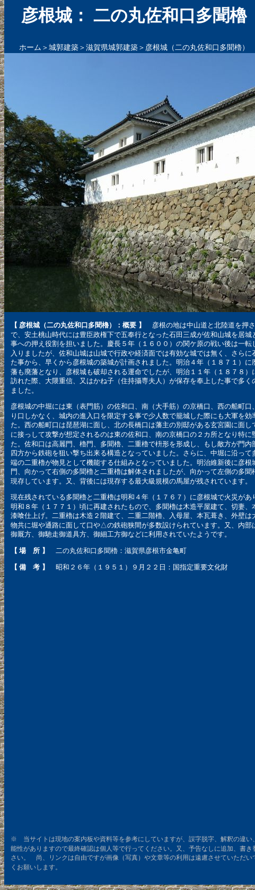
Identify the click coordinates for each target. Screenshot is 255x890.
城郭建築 (63, 47)
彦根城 (83, 362)
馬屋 (183, 481)
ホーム (30, 47)
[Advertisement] (124, 702)
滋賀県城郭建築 (112, 47)
